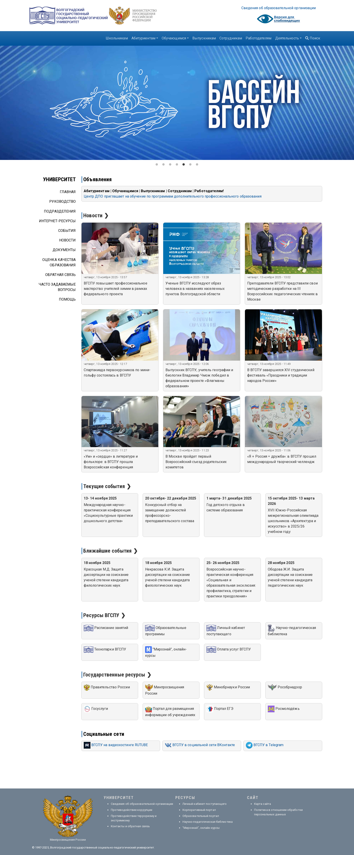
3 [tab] (170, 164)
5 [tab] (184, 164)
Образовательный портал (200, 816)
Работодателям (258, 38)
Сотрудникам (230, 38)
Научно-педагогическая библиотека (207, 821)
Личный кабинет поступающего (204, 803)
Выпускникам (204, 38)
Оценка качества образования (59, 262)
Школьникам (117, 38)
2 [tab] (163, 164)
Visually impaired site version (278, 20)
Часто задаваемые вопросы (57, 287)
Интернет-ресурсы (57, 221)
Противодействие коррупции (131, 810)
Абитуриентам (143, 38)
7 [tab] (197, 164)
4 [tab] (177, 164)
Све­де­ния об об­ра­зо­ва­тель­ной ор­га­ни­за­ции (278, 8)
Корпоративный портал (199, 810)
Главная (68, 192)
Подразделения (60, 211)
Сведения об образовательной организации (142, 803)
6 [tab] (190, 164)
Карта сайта (262, 803)
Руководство (62, 201)
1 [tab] (157, 164)
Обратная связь (60, 275)
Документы (64, 250)
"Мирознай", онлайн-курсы (201, 827)
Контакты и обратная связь (130, 826)
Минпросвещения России (68, 839)
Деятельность (287, 38)
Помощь (67, 299)
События (67, 230)
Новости (67, 240)
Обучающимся (174, 38)
